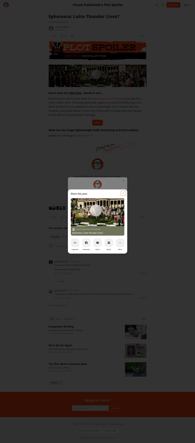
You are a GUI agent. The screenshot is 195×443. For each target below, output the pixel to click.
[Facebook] (86, 242)
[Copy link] (75, 242)
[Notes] (109, 242)
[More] (120, 242)
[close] (123, 193)
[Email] (97, 242)
